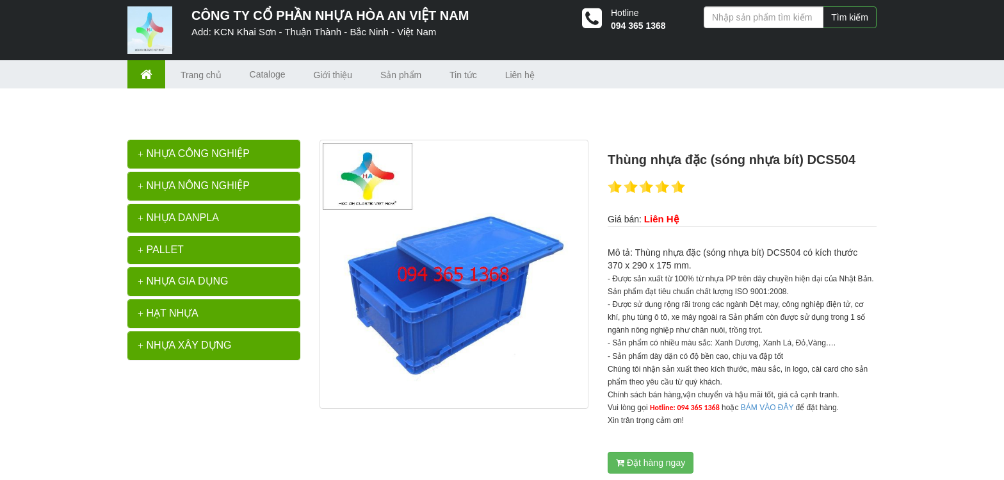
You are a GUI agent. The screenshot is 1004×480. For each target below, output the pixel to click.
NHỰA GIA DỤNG (183, 281)
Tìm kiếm (849, 17)
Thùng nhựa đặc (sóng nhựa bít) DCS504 (284, 108)
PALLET (161, 249)
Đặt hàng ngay (650, 463)
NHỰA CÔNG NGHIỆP (194, 153)
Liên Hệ (661, 218)
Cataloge (268, 74)
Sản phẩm (400, 75)
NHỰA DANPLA (178, 217)
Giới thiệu (332, 75)
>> (193, 108)
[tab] (214, 154)
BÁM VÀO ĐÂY (767, 407)
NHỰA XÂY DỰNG (185, 345)
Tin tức (463, 75)
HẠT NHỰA (168, 313)
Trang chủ (201, 75)
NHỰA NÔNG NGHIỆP (194, 185)
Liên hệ (520, 75)
